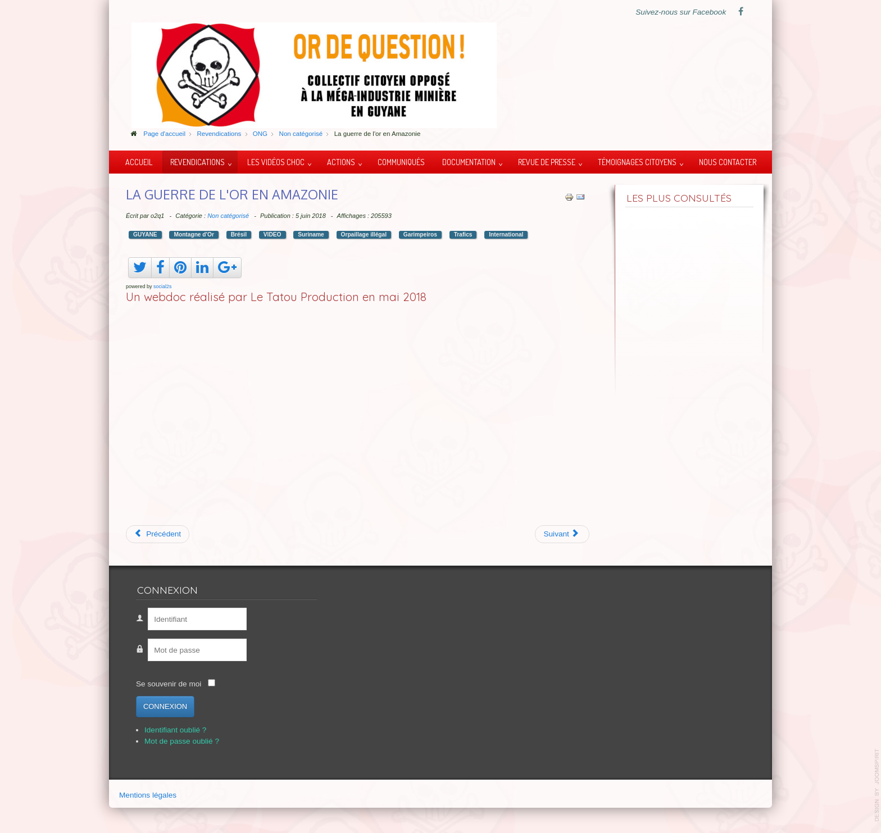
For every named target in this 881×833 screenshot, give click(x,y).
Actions (341, 162)
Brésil (239, 234)
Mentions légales (147, 795)
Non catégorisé (228, 215)
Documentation (469, 162)
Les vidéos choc (276, 162)
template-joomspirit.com (877, 785)
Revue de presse (546, 162)
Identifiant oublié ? (175, 730)
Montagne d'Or (194, 234)
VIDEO (272, 234)
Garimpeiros (420, 234)
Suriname (311, 234)
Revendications (197, 162)
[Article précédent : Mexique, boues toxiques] (157, 534)
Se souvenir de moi (168, 684)
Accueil (139, 162)
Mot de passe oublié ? (181, 741)
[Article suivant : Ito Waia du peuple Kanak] (562, 534)
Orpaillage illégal (364, 234)
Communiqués (401, 162)
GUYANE (145, 234)
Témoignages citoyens (637, 162)
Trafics (463, 234)
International (506, 234)
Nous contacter (727, 162)
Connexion (165, 706)
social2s (162, 286)
